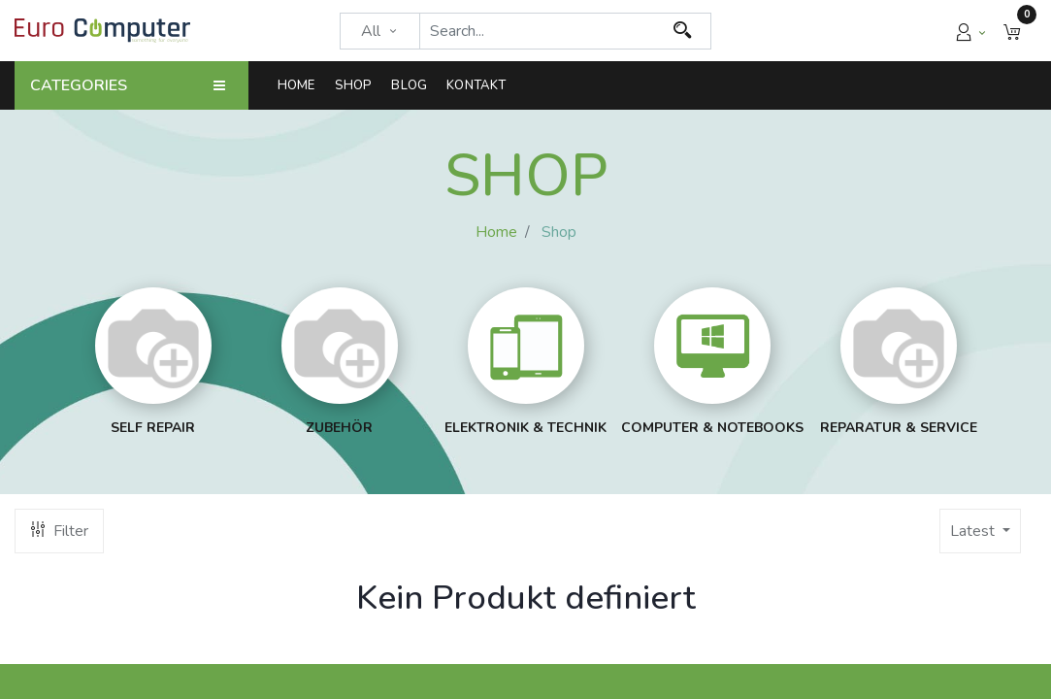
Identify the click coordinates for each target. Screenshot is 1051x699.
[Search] (682, 31)
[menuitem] (301, 85)
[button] (1012, 30)
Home (496, 232)
